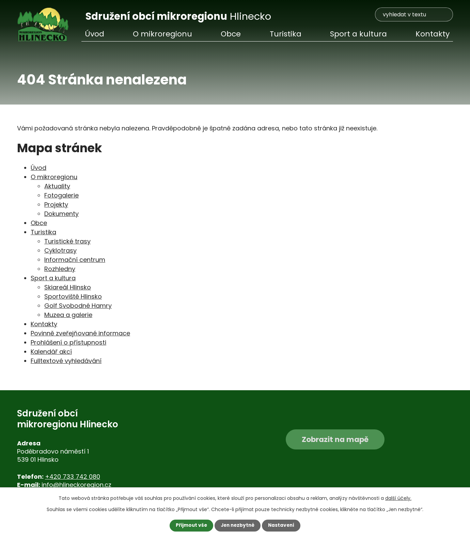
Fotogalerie (61, 195)
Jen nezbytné (237, 525)
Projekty (56, 204)
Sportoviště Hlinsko (73, 296)
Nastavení (282, 525)
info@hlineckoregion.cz (76, 484)
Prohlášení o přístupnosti (68, 342)
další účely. (398, 498)
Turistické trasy (67, 241)
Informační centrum (74, 259)
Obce (231, 34)
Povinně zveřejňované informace (80, 333)
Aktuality (57, 186)
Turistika (285, 34)
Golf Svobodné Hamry (78, 305)
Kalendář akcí (51, 351)
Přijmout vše (190, 525)
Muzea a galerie (68, 315)
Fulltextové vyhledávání (66, 361)
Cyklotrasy (60, 250)
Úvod (94, 34)
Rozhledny (59, 269)
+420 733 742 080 (72, 476)
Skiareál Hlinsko (67, 287)
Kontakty (433, 34)
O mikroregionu (162, 34)
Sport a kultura (358, 34)
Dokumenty (61, 213)
